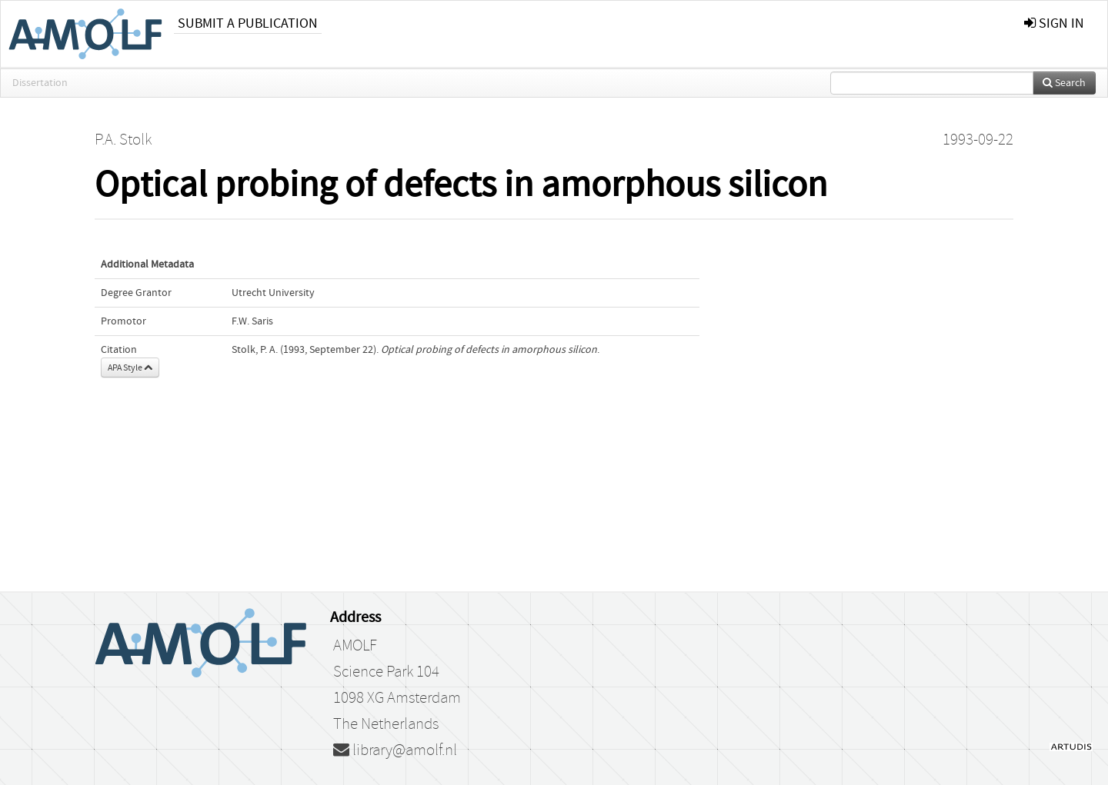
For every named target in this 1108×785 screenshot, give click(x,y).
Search (1064, 83)
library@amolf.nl (395, 750)
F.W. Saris (252, 321)
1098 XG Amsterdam (397, 698)
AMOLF (355, 646)
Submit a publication (248, 23)
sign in (1054, 23)
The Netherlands (386, 724)
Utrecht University (273, 293)
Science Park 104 (386, 672)
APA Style (130, 367)
